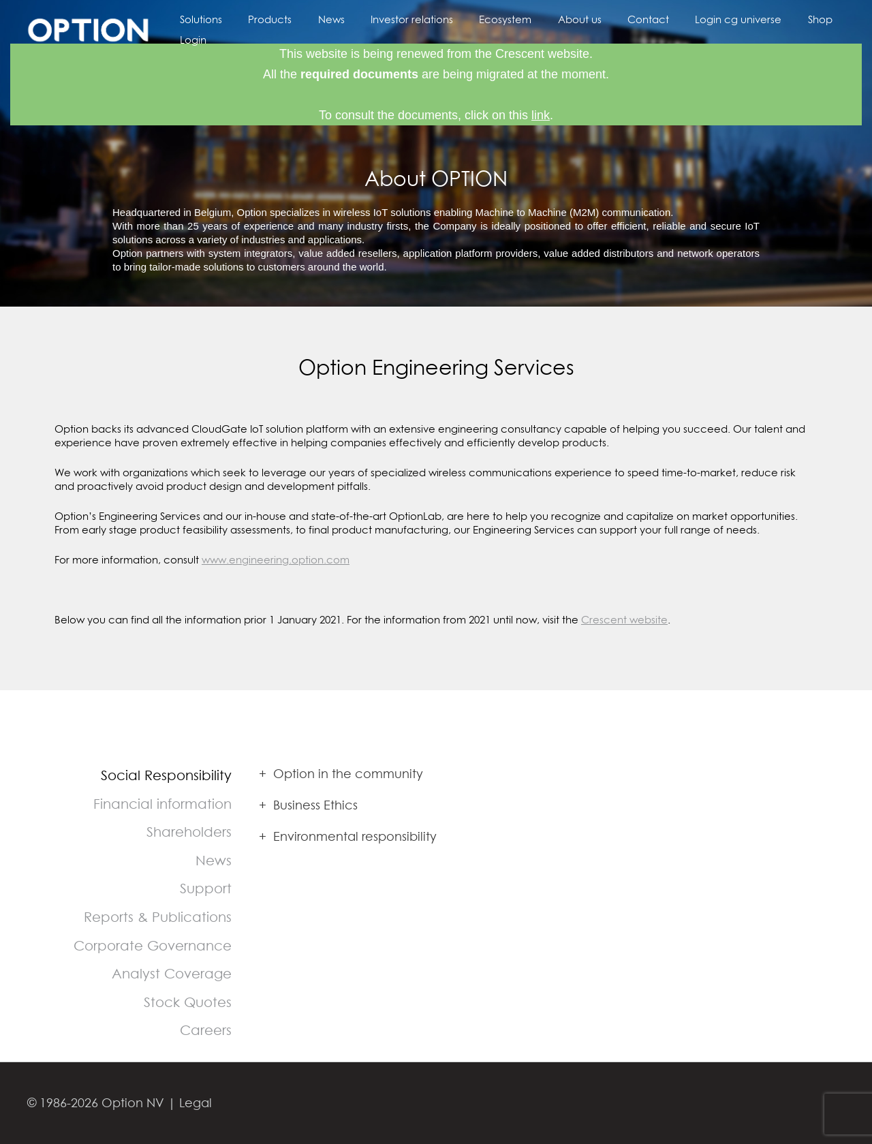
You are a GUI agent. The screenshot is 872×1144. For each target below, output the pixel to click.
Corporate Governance (153, 945)
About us (555, 29)
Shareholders (189, 831)
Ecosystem (487, 29)
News (324, 29)
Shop (778, 29)
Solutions (205, 29)
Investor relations (399, 29)
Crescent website (624, 619)
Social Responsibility (166, 775)
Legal (195, 1103)
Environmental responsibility (348, 836)
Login (824, 29)
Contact (618, 29)
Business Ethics (308, 805)
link (540, 115)
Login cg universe (702, 29)
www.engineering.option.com (275, 559)
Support (206, 888)
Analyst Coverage (172, 973)
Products (268, 29)
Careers (206, 1030)
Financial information (162, 803)
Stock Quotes (188, 1002)
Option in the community (341, 774)
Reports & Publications (158, 917)
